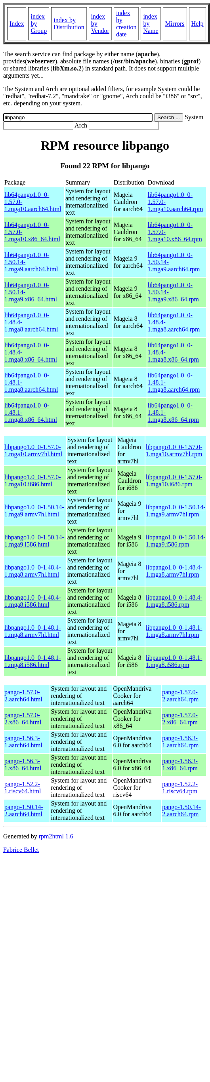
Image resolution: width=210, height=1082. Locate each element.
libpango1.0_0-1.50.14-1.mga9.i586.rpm (176, 541)
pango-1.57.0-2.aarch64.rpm (180, 696)
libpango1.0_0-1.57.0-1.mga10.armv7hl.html (33, 450)
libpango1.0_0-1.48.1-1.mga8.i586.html (32, 661)
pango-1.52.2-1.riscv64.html (22, 787)
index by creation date (126, 24)
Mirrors (175, 23)
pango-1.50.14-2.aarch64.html (23, 810)
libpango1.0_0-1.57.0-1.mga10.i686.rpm (174, 481)
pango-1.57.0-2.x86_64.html (22, 719)
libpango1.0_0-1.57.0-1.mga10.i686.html (32, 481)
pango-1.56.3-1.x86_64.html (22, 764)
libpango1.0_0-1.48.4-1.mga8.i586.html (32, 601)
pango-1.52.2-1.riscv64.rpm (180, 787)
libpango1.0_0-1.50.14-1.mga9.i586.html (34, 541)
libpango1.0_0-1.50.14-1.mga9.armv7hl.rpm (176, 511)
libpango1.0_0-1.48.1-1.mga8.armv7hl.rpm (174, 631)
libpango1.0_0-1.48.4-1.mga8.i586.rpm (174, 601)
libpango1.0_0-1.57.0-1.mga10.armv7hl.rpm (174, 450)
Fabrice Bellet (21, 849)
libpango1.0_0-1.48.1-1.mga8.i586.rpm (174, 661)
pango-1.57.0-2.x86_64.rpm (180, 719)
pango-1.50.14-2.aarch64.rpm (181, 810)
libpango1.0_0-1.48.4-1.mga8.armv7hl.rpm (174, 571)
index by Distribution (68, 23)
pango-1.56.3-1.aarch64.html (23, 742)
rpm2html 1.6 (56, 836)
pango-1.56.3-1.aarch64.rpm (180, 742)
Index (17, 23)
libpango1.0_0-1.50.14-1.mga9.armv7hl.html (34, 511)
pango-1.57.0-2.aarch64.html (23, 696)
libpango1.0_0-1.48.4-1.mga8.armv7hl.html (32, 571)
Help (197, 23)
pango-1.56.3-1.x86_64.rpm (180, 764)
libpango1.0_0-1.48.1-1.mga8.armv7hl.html (32, 631)
